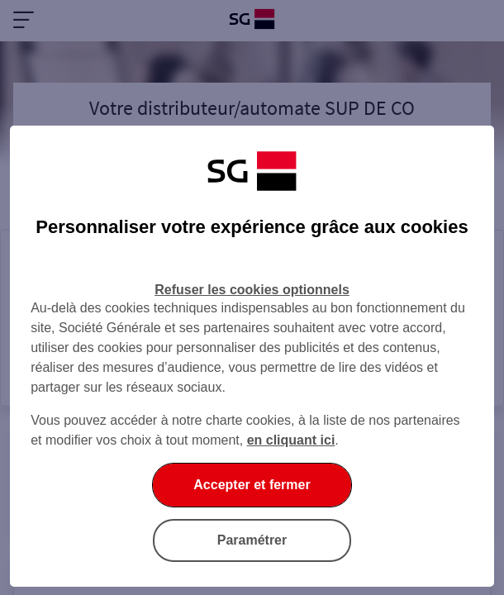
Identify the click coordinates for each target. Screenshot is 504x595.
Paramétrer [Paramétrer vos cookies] (252, 540)
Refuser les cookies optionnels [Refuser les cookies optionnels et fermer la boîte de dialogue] (252, 290)
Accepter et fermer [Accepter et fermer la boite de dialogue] (251, 485)
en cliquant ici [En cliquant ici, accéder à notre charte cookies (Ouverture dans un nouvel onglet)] (291, 440)
